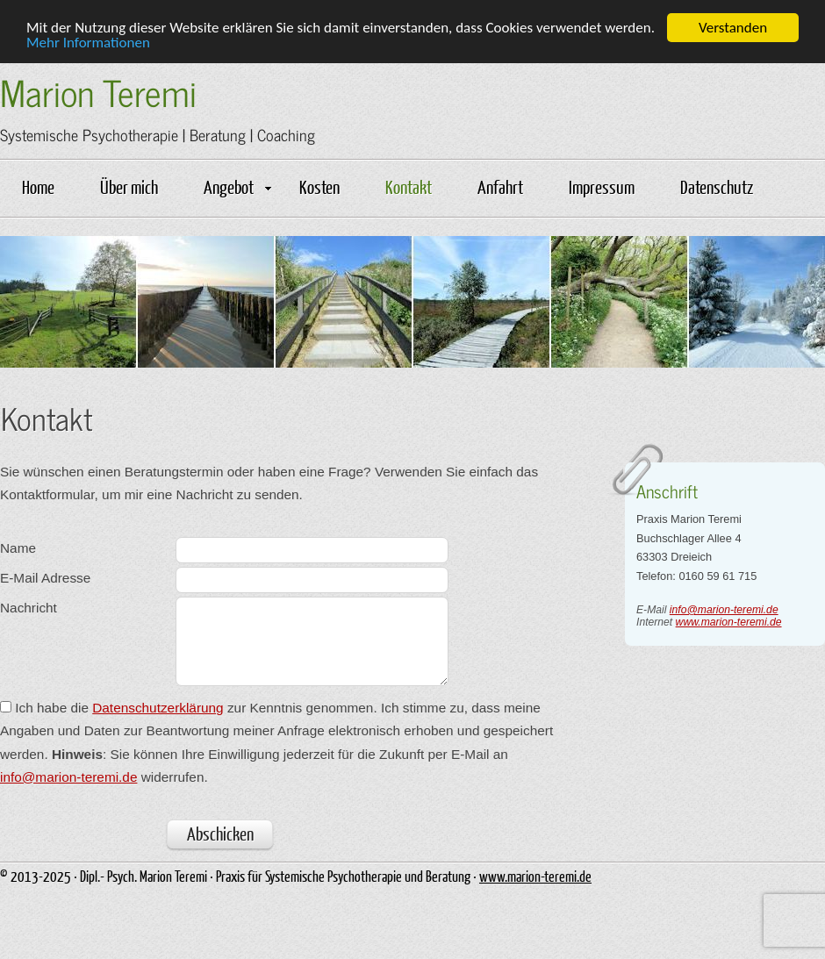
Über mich (129, 186)
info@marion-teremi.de (724, 609)
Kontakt (408, 186)
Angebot (237, 186)
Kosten (319, 186)
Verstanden (733, 27)
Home (38, 186)
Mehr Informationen (88, 42)
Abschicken (220, 832)
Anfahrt (500, 186)
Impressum (602, 186)
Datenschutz (716, 186)
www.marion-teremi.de (729, 621)
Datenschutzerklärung (157, 707)
